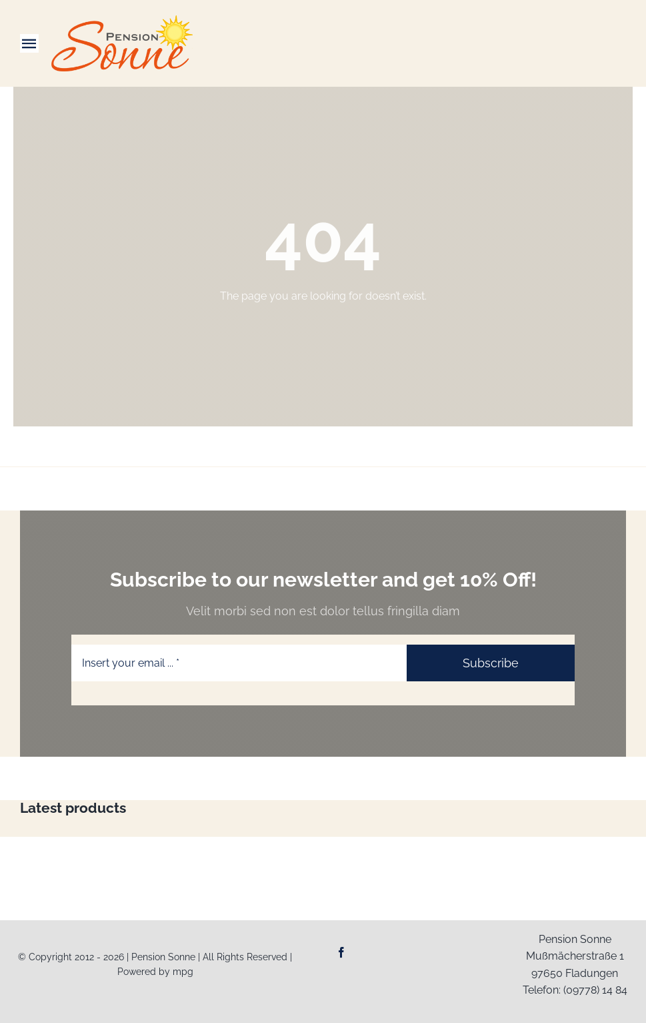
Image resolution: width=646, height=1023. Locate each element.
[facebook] (341, 952)
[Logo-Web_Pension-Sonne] (122, 20)
